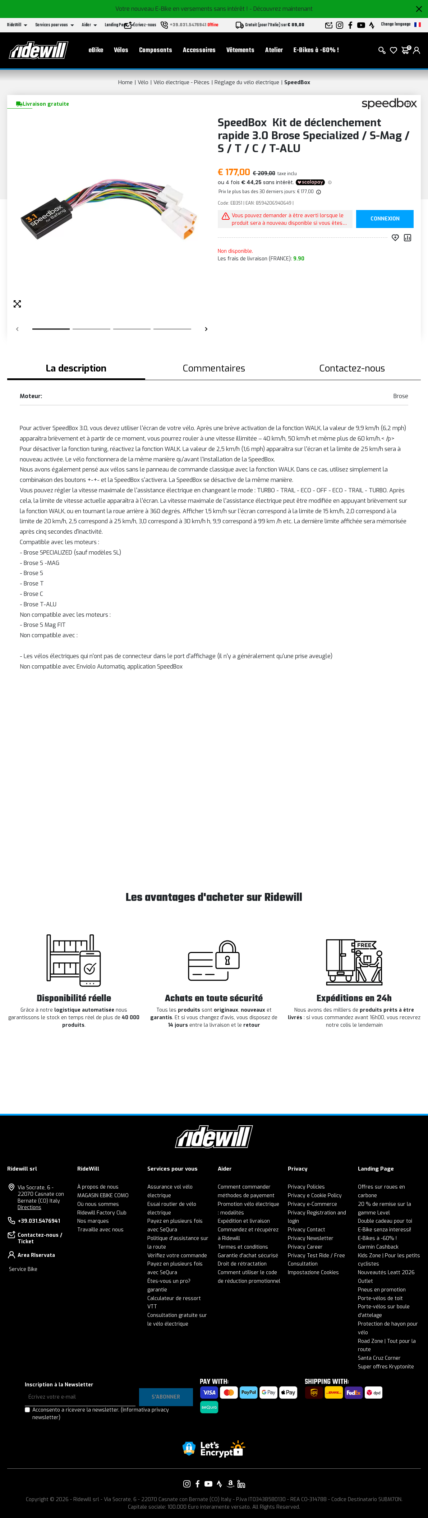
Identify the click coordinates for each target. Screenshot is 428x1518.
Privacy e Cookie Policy (315, 1195)
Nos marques (93, 1221)
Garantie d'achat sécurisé (248, 1255)
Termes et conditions (243, 1247)
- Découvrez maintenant (281, 9)
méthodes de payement (246, 1195)
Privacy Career (305, 1247)
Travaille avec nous (100, 1229)
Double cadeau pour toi (385, 1221)
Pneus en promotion (382, 1289)
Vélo (143, 82)
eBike (96, 50)
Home (125, 82)
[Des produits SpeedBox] (389, 103)
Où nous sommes (98, 1204)
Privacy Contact (306, 1229)
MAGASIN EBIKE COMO (103, 1195)
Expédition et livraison (244, 1221)
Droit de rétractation (242, 1264)
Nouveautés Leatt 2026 (386, 1272)
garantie (157, 1289)
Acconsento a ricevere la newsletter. (100, 1414)
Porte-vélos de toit (380, 1298)
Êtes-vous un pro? (168, 1281)
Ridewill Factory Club (101, 1212)
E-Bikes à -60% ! (316, 50)
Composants (155, 50)
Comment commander (244, 1187)
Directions (29, 1207)
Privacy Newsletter (310, 1238)
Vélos (121, 50)
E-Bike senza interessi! (384, 1229)
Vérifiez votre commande (177, 1255)
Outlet (365, 1281)
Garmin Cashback (378, 1247)
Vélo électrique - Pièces (181, 82)
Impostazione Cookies (313, 1272)
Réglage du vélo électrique (247, 82)
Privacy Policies (306, 1187)
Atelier (274, 50)
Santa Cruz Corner (379, 1358)
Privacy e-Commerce (312, 1204)
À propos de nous (98, 1187)
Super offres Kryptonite (386, 1366)
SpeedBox (297, 82)
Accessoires (199, 50)
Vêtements (240, 50)
